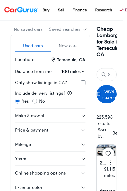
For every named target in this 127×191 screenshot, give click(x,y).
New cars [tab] (68, 45)
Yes (25, 100)
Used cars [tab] (33, 45)
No (42, 100)
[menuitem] (46, 10)
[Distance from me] (70, 71)
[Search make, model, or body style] (107, 74)
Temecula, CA (68, 59)
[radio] (17, 101)
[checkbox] (83, 82)
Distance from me (33, 71)
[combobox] (68, 29)
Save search (106, 94)
